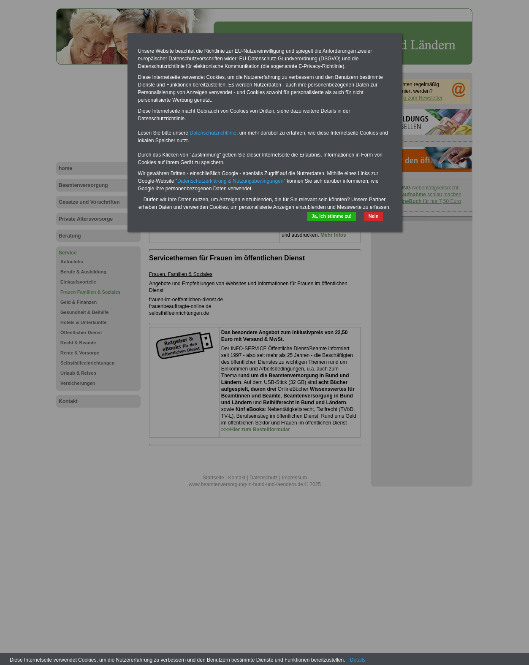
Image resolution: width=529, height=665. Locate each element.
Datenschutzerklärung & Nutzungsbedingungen (230, 181)
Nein (374, 216)
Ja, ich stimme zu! (332, 216)
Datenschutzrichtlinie (213, 133)
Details (358, 660)
